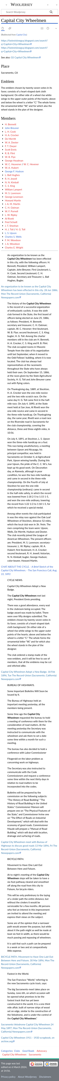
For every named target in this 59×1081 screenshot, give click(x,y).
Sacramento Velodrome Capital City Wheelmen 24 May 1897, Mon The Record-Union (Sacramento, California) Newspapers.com (27, 1028)
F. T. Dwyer (11, 146)
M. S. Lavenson (13, 193)
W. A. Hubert (12, 167)
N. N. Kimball (12, 182)
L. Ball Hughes (12, 175)
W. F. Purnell (11, 211)
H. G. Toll (20, 229)
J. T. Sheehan (11, 225)
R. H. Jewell (11, 178)
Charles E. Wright (14, 247)
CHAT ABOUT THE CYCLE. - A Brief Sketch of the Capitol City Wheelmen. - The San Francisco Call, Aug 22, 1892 (29, 570)
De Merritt (10, 138)
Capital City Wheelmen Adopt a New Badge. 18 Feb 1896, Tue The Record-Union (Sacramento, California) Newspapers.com (29, 675)
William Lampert (13, 189)
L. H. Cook (10, 131)
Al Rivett (9, 218)
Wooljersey (22, 4)
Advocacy (42, 1050)
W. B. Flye (10, 156)
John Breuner (12, 128)
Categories (6, 1050)
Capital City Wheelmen (19, 258)
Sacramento (35, 1054)
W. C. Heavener (13, 164)
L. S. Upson (11, 233)
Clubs (17, 1050)
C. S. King (10, 185)
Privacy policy (8, 1076)
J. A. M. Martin (12, 203)
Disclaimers (45, 1076)
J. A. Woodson (12, 243)
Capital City (21, 34)
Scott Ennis (11, 149)
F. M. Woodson (13, 240)
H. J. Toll (9, 229)
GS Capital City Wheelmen (25, 57)
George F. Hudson (14, 171)
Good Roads (28, 1050)
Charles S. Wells (13, 236)
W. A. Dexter (11, 142)
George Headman (14, 160)
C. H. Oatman (12, 207)
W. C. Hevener (31, 164)
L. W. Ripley (11, 214)
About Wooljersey (27, 1076)
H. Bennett (10, 124)
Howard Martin (13, 200)
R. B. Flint (10, 153)
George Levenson (14, 196)
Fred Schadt (11, 222)
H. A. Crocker (12, 135)
